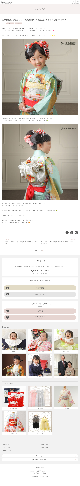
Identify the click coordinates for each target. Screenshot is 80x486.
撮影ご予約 (25, 288)
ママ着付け (25, 311)
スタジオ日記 (11, 23)
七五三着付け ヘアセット (25, 317)
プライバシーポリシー (45, 476)
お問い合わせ (25, 294)
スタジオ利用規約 (34, 476)
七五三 (18, 23)
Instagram (56, 455)
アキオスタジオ (54, 459)
